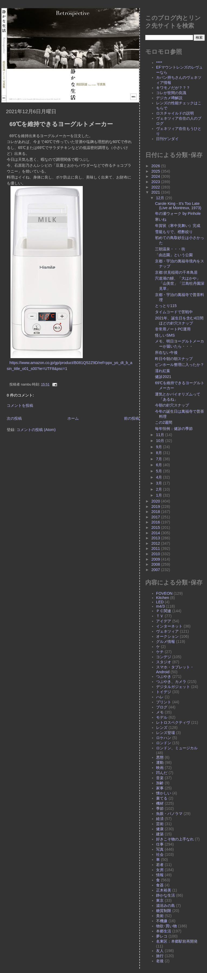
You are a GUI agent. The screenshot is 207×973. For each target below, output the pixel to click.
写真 (160, 849)
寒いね (160, 219)
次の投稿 (14, 418)
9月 (159, 447)
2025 (156, 171)
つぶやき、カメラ (171, 681)
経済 (160, 819)
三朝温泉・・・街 (170, 249)
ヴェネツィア (167, 631)
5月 (159, 471)
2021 (156, 192)
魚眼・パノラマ (169, 813)
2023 (156, 182)
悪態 (160, 757)
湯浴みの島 (165, 905)
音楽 (160, 778)
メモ (160, 712)
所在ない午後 (166, 352)
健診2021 (163, 377)
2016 (156, 522)
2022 (156, 187)
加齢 (160, 783)
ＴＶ (160, 616)
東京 (160, 900)
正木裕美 (163, 890)
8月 (159, 453)
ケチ (160, 652)
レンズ (161, 727)
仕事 (160, 844)
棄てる (161, 798)
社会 (160, 854)
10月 (160, 441)
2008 (156, 564)
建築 (160, 834)
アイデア (163, 621)
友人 (160, 951)
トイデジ (163, 692)
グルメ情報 (165, 641)
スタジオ (163, 662)
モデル (161, 717)
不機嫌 (161, 921)
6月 (159, 465)
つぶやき (163, 676)
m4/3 (160, 606)
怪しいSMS (165, 335)
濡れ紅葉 (162, 371)
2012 (156, 543)
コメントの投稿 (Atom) (36, 429)
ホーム (73, 418)
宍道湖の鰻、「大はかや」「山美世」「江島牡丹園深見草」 (179, 283)
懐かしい (163, 793)
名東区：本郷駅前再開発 (177, 941)
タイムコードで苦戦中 (174, 312)
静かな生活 (165, 895)
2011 (156, 548)
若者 (160, 864)
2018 (156, 511)
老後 (160, 961)
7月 (159, 459)
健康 (160, 829)
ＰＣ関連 (163, 611)
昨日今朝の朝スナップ (174, 359)
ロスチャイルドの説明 (175, 113)
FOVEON (164, 593)
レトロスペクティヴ (173, 722)
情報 (160, 875)
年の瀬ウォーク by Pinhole (178, 213)
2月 (159, 489)
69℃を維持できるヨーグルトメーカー (61, 124)
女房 (160, 870)
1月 (159, 495)
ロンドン (163, 743)
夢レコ (161, 936)
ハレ (160, 697)
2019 (156, 506)
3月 (159, 483)
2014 (156, 533)
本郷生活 (163, 931)
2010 (156, 554)
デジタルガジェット (173, 687)
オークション (167, 636)
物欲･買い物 (166, 926)
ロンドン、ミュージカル (177, 748)
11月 (160, 435)
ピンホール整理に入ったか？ (179, 364)
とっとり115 (166, 306)
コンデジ (163, 657)
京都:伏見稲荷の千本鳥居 (176, 272)
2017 (156, 517)
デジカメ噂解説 (169, 98)
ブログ (161, 707)
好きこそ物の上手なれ (175, 839)
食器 (160, 885)
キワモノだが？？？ (173, 87)
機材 (160, 803)
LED (160, 602)
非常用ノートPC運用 (173, 329)
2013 (156, 538)
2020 (156, 501)
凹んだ (161, 773)
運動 (160, 762)
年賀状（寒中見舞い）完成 (177, 225)
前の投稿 (131, 418)
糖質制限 (163, 910)
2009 (156, 559)
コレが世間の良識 (171, 93)
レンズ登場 (165, 732)
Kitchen (162, 598)
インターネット (169, 626)
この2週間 (163, 422)
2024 (156, 176)
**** (159, 62)
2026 (156, 166)
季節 (160, 808)
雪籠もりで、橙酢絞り (174, 232)
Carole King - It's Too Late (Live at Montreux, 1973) (178, 205)
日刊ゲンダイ (167, 139)
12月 (160, 198)
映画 (160, 767)
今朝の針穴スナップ (172, 405)
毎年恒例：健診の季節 (174, 428)
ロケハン (163, 738)
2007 (156, 570)
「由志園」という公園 (174, 255)
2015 (156, 527)
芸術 (160, 824)
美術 (160, 916)
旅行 (160, 956)
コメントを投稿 (20, 405)
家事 (160, 788)
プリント (163, 702)
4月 (159, 477)
